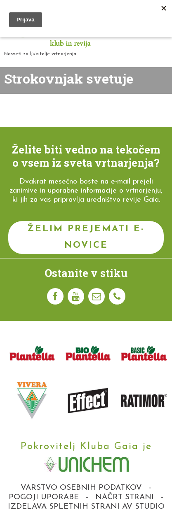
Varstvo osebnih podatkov (81, 488)
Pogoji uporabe (44, 497)
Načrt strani (124, 497)
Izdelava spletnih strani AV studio (86, 507)
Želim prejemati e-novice (86, 237)
